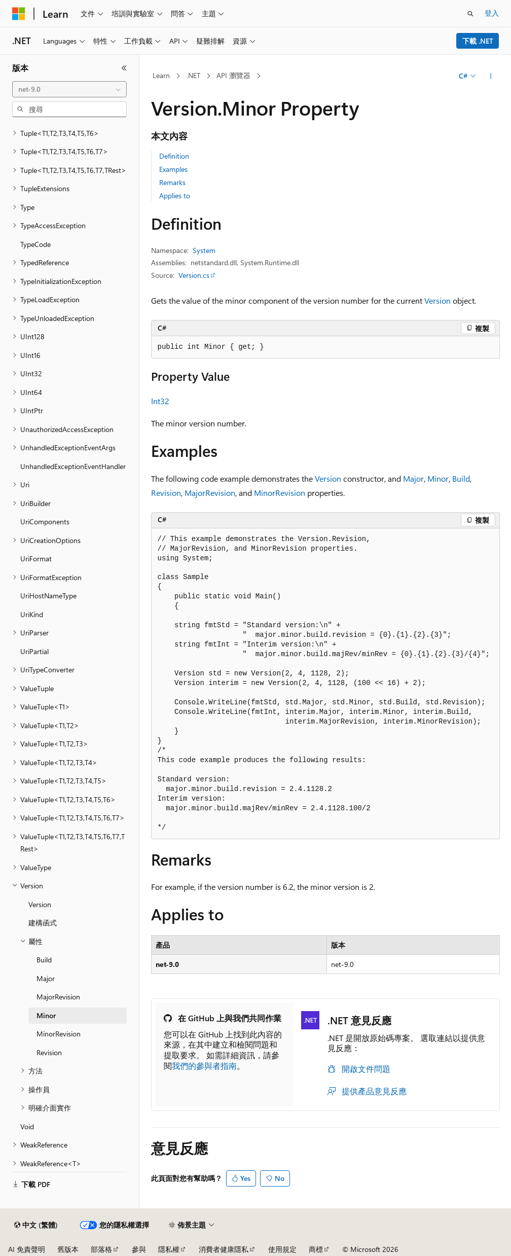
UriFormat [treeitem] (36, 558)
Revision (166, 492)
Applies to (174, 195)
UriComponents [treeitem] (44, 521)
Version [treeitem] (39, 904)
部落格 (101, 1249)
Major (413, 478)
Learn (161, 75)
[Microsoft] (18, 13)
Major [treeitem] (45, 978)
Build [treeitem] (44, 959)
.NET (193, 75)
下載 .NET (477, 41)
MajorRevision (210, 492)
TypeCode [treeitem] (35, 244)
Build (461, 478)
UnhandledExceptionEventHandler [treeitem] (73, 466)
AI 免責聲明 (26, 1249)
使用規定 (282, 1249)
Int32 (160, 401)
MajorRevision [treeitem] (58, 996)
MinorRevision (279, 492)
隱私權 (168, 1249)
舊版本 (68, 1249)
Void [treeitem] (27, 1126)
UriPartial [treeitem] (34, 651)
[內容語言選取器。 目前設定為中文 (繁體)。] (36, 1225)
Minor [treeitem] (46, 1015)
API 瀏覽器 (233, 75)
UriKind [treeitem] (31, 614)
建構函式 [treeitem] (42, 922)
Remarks (172, 182)
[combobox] (69, 89)
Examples (173, 169)
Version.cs (193, 275)
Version (437, 300)
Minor (438, 478)
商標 (316, 1249)
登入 (492, 13)
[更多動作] (490, 76)
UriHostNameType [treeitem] (48, 595)
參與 (139, 1249)
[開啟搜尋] (470, 14)
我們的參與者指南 (204, 1065)
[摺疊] (124, 68)
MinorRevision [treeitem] (58, 1033)
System (204, 250)
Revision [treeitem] (49, 1052)
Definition (174, 156)
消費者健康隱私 (223, 1249)
